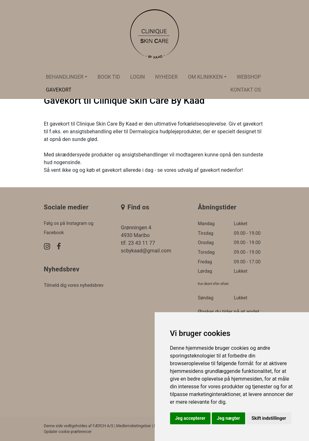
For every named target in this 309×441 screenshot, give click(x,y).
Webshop (249, 77)
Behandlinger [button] (64, 77)
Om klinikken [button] (205, 77)
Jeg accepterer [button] (190, 418)
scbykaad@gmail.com (146, 251)
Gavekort (59, 90)
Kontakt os (245, 90)
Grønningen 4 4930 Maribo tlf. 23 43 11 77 (138, 235)
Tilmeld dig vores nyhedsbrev (74, 285)
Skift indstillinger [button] (269, 418)
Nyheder (166, 77)
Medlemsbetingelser (133, 426)
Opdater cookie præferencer (68, 431)
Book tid (109, 77)
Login (137, 77)
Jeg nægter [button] (228, 418)
